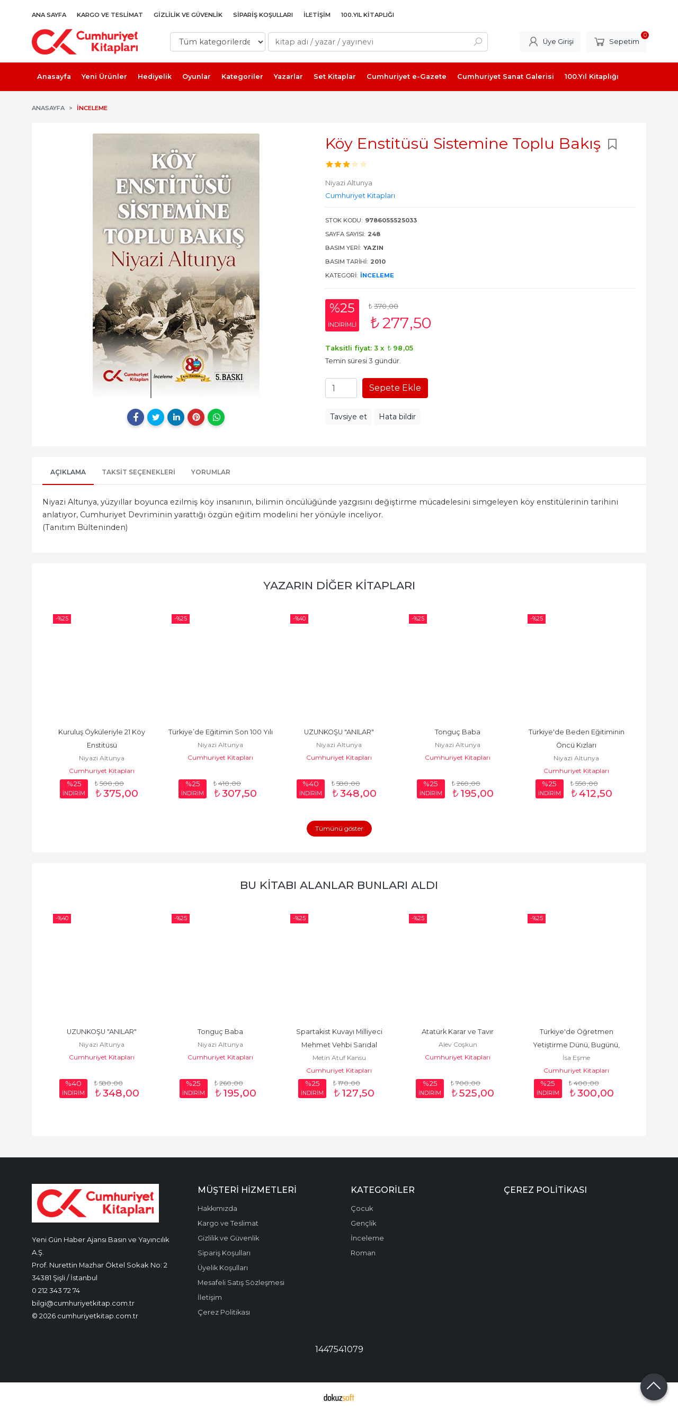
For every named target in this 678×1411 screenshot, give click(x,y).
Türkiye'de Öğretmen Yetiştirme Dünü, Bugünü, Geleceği (577, 1045)
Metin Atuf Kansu (339, 1058)
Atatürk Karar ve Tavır (458, 1032)
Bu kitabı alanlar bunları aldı (339, 885)
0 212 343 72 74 (56, 1290)
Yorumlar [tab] (210, 472)
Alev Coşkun (458, 1044)
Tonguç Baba (457, 732)
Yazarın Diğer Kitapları (339, 585)
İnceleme (377, 275)
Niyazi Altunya (101, 758)
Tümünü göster (339, 828)
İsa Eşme (576, 1058)
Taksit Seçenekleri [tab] (138, 472)
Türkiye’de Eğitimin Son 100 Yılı (220, 732)
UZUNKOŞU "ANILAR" (339, 732)
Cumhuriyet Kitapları (102, 771)
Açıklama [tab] (68, 472)
